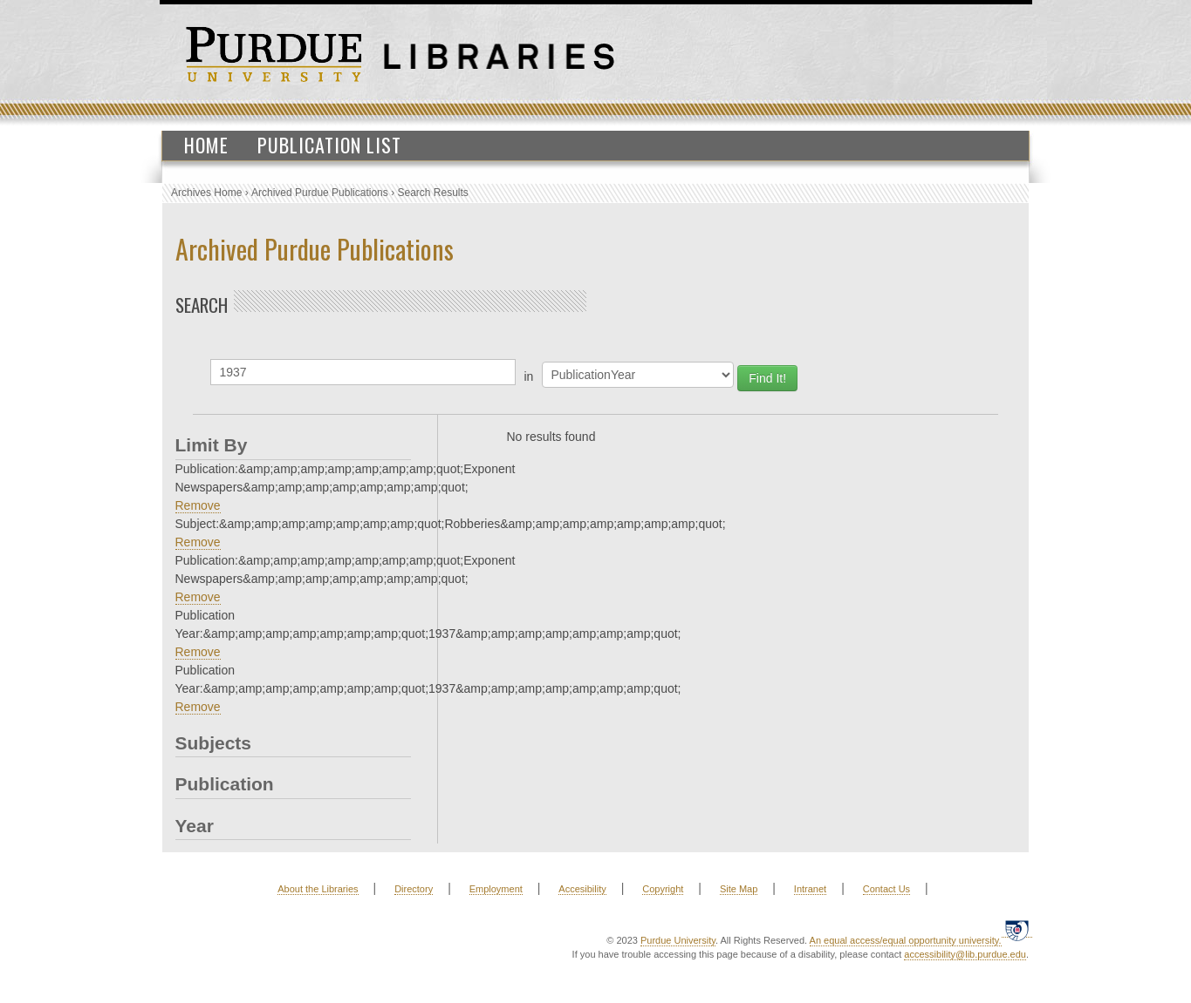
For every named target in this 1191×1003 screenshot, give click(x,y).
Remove (198, 505)
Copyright (662, 889)
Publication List (329, 145)
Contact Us (886, 889)
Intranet (810, 889)
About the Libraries (317, 889)
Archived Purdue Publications (319, 192)
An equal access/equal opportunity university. (906, 940)
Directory (413, 889)
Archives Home (206, 192)
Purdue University (677, 940)
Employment (496, 889)
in (529, 376)
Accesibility (582, 889)
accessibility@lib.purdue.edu (965, 954)
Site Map (738, 889)
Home (206, 145)
